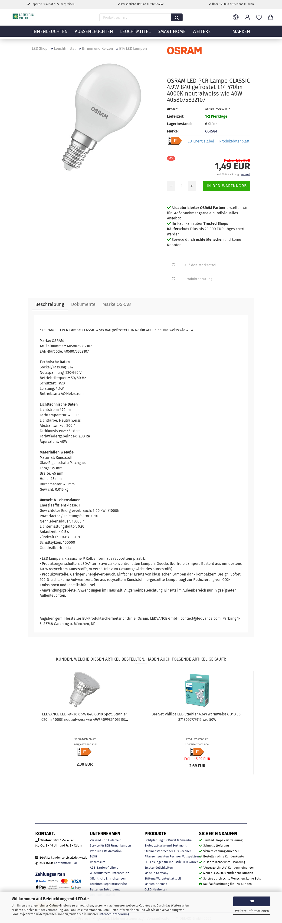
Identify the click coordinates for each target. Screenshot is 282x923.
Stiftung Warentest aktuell (162, 878)
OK (252, 901)
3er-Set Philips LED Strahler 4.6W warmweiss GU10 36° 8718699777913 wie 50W (197, 717)
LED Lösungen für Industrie (163, 862)
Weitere (202, 33)
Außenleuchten (94, 33)
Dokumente (83, 304)
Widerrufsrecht (100, 873)
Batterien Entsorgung (105, 889)
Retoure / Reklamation (106, 851)
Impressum (97, 862)
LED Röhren (191, 862)
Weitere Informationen (252, 911)
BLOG (93, 856)
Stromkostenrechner (158, 851)
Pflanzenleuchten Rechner (162, 856)
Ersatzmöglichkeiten (158, 867)
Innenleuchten (50, 33)
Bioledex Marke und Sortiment (165, 845)
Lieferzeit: (175, 116)
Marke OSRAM (116, 304)
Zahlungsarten (50, 874)
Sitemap (161, 884)
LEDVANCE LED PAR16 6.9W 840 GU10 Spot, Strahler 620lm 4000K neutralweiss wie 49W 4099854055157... (84, 717)
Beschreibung (49, 304)
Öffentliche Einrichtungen (108, 878)
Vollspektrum (191, 856)
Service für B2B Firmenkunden (110, 845)
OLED (147, 889)
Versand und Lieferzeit (105, 840)
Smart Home (172, 33)
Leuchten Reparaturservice (108, 884)
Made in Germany (156, 873)
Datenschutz (120, 873)
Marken (149, 884)
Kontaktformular (65, 863)
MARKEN (241, 33)
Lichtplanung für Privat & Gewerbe (168, 840)
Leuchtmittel (135, 33)
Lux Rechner (182, 851)
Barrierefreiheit (107, 867)
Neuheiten (160, 889)
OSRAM (211, 131)
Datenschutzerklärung (114, 914)
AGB (92, 867)
